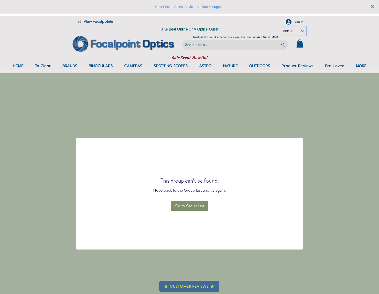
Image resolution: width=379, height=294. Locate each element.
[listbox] (293, 31)
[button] (361, 65)
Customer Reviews (189, 286)
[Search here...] (228, 45)
